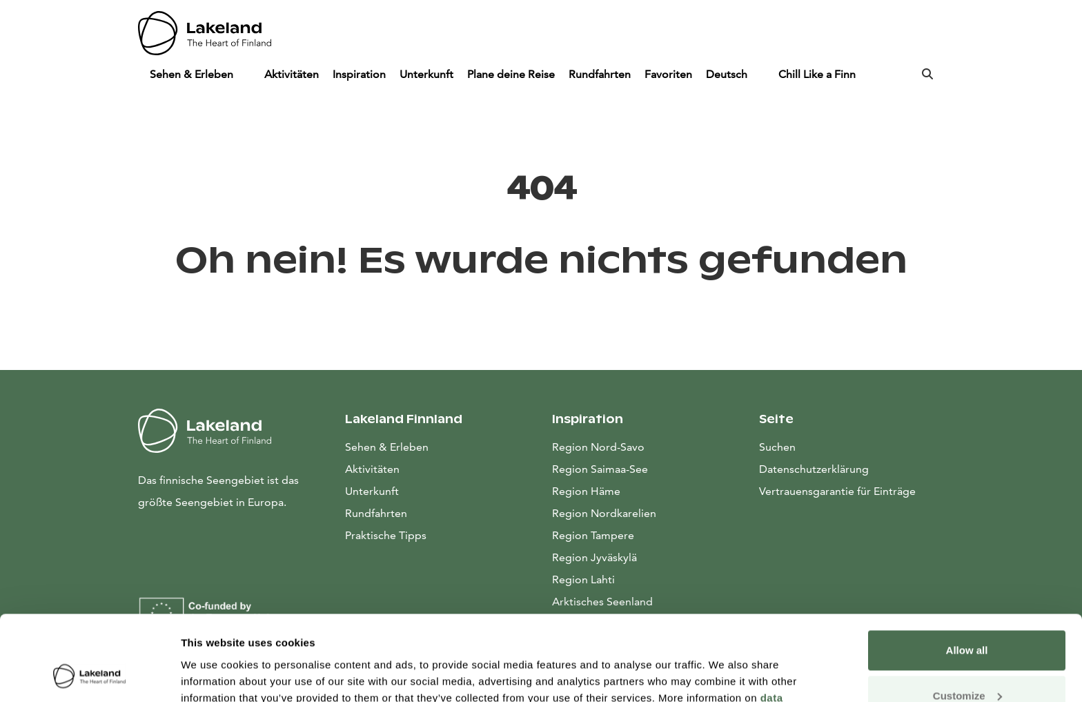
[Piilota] (246, 74)
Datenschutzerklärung (814, 469)
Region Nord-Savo (598, 447)
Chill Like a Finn (817, 74)
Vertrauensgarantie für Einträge (837, 491)
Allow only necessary (967, 664)
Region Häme (586, 491)
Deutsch (728, 74)
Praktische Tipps (385, 535)
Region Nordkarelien (604, 513)
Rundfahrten (600, 74)
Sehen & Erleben (193, 74)
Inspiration (359, 74)
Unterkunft (426, 74)
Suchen (777, 447)
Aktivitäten (291, 74)
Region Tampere (593, 535)
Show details (213, 675)
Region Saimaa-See (600, 469)
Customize (967, 618)
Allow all (967, 573)
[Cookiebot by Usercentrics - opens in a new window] (89, 675)
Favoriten (668, 74)
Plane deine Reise (511, 74)
